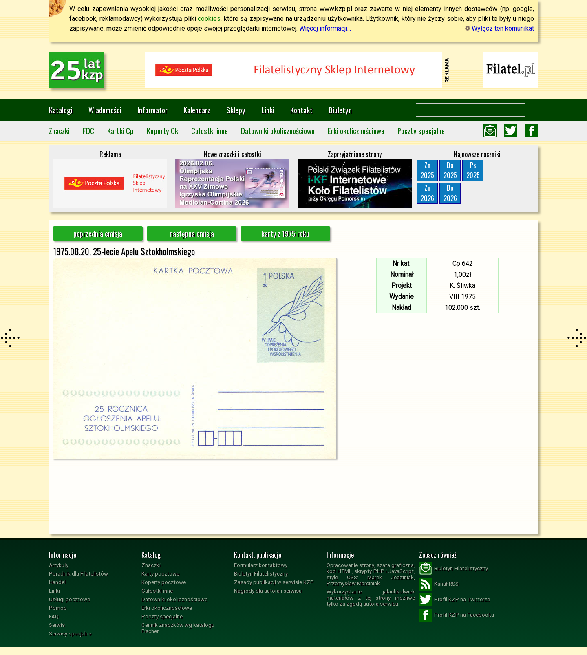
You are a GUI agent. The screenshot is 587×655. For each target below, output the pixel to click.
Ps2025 (473, 170)
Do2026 (450, 193)
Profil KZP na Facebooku (456, 615)
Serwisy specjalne (70, 634)
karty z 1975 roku (285, 233)
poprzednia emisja (97, 233)
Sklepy (235, 109)
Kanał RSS (439, 584)
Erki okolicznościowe (356, 130)
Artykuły (58, 565)
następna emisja (192, 233)
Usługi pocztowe (69, 599)
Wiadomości (104, 109)
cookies (209, 18)
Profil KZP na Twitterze (454, 599)
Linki (267, 109)
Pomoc (57, 608)
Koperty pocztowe (163, 582)
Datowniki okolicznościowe (278, 130)
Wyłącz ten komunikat (499, 28)
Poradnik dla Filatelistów (78, 574)
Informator (152, 109)
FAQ (54, 616)
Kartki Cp (120, 130)
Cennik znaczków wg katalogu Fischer (177, 628)
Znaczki (59, 130)
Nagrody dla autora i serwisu (268, 591)
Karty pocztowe (160, 574)
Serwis (57, 625)
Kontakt (301, 109)
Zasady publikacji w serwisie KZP (274, 582)
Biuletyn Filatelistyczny (261, 574)
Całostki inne (209, 130)
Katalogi (61, 109)
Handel (57, 582)
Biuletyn (340, 109)
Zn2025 (427, 170)
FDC (88, 130)
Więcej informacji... (325, 28)
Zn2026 (427, 193)
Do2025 (450, 170)
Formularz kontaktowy (260, 565)
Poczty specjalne (421, 130)
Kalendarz (196, 109)
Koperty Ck (162, 130)
